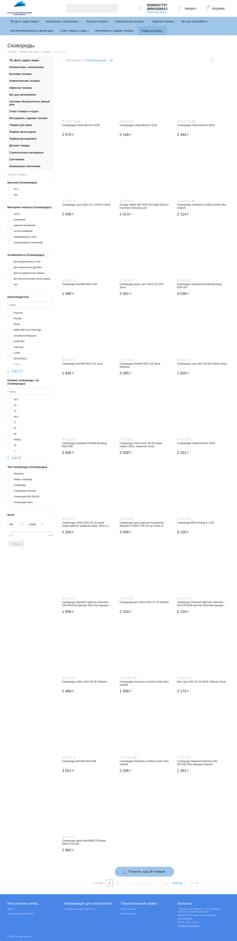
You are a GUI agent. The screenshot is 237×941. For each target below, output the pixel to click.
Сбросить (16, 543)
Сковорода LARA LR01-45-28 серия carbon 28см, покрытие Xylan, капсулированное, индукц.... (141, 445)
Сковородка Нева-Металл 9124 (138, 125)
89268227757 (157, 5)
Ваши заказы (128, 909)
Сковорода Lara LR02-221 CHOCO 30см (86, 204)
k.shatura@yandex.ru (189, 925)
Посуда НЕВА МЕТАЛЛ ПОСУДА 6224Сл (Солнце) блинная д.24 (144, 206)
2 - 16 (195, 883)
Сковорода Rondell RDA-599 (79, 761)
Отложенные (128, 913)
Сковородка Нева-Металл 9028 (81, 125)
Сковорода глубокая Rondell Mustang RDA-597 (199, 286)
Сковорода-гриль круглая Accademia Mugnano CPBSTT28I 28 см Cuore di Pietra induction (142, 524)
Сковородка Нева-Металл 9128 (196, 443)
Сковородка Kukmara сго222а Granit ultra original (144, 683)
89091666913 (157, 9)
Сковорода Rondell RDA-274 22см (82, 363)
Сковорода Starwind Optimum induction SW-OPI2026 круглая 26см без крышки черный (85, 604)
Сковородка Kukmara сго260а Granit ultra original (201, 206)
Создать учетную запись (21, 913)
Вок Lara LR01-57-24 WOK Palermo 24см (201, 681)
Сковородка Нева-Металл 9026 (196, 125)
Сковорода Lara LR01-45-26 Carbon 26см (201, 363)
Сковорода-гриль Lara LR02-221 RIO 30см (142, 286)
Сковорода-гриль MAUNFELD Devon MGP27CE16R (84, 842)
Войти (10, 909)
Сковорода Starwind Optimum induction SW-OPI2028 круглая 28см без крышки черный (200, 604)
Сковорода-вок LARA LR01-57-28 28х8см (144, 602)
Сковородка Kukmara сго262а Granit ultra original (144, 763)
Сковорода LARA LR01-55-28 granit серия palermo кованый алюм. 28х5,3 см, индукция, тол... (86, 524)
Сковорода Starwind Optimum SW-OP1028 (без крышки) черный (197, 763)
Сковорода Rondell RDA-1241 (79, 284)
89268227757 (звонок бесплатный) (197, 915)
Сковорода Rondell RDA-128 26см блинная (140, 365)
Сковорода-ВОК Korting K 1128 (195, 522)
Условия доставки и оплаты (79, 909)
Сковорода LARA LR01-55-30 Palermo (84, 681)
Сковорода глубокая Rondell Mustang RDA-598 (84, 445)
